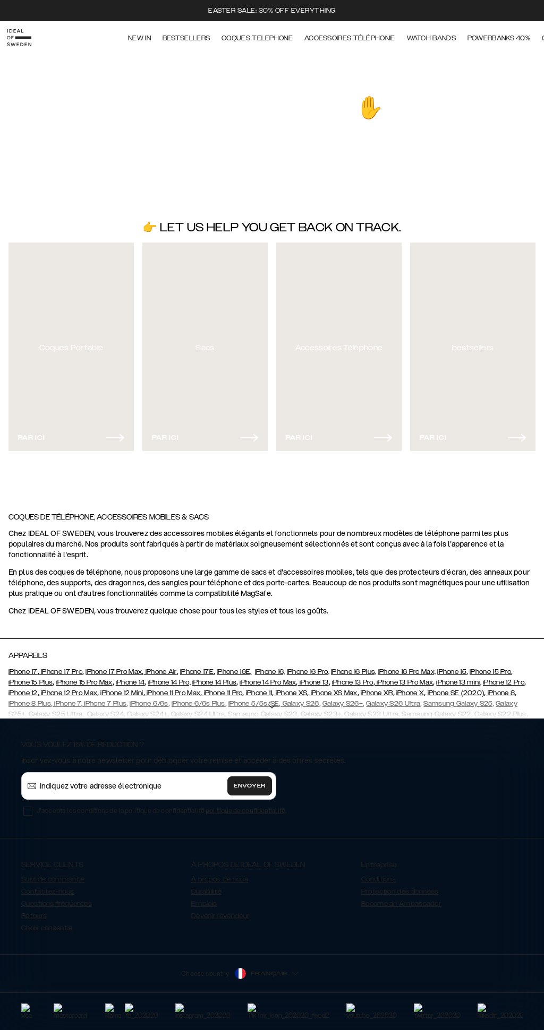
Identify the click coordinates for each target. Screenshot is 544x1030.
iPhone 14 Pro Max (268, 677)
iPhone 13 (313, 677)
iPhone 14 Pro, (169, 677)
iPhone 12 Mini (121, 688)
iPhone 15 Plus (30, 677)
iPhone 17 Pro (60, 667)
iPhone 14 (130, 677)
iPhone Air (159, 667)
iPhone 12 (23, 688)
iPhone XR (377, 688)
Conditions (378, 874)
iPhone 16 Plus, (354, 667)
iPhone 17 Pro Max (114, 667)
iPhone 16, (270, 667)
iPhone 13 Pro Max (404, 677)
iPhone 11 (259, 688)
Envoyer (250, 781)
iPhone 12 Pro (503, 677)
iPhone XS (290, 688)
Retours (34, 911)
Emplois (204, 899)
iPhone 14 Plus (214, 677)
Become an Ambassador (401, 899)
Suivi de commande (52, 874)
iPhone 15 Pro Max (84, 677)
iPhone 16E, (234, 667)
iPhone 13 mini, (458, 677)
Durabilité (206, 886)
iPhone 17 (23, 667)
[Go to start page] (25, 36)
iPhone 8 (500, 688)
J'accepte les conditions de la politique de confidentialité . (161, 805)
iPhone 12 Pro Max (68, 688)
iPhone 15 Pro (490, 667)
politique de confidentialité (245, 805)
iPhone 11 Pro (222, 688)
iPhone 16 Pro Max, (407, 667)
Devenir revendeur (220, 911)
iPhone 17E (197, 667)
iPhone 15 (451, 667)
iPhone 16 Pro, (308, 667)
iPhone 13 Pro (352, 677)
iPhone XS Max (333, 688)
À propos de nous (219, 874)
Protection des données (400, 886)
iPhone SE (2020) (456, 688)
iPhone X (410, 688)
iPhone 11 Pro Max (172, 688)
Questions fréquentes (56, 899)
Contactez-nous (47, 886)
